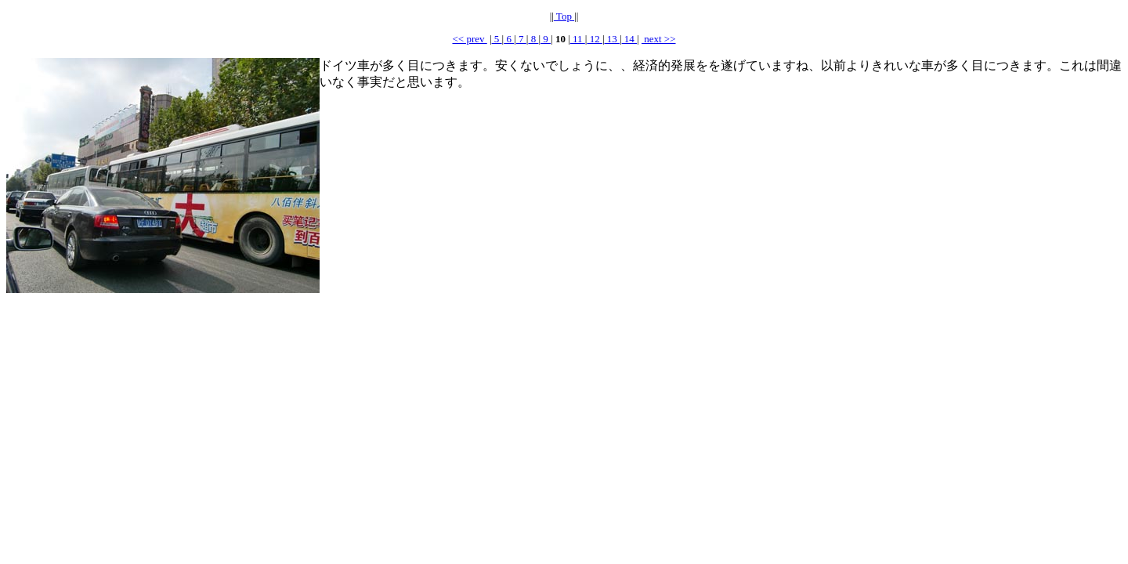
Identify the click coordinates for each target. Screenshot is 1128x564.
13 (612, 39)
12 (594, 39)
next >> (659, 39)
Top (564, 16)
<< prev (469, 39)
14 (630, 39)
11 (577, 39)
